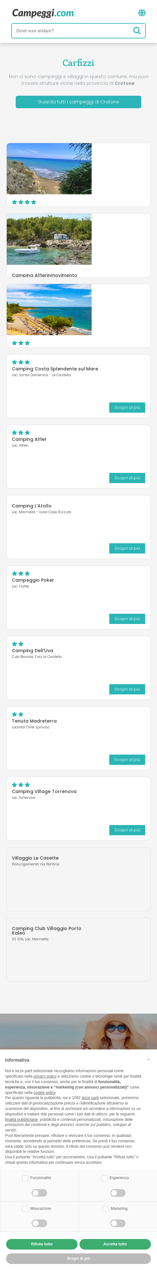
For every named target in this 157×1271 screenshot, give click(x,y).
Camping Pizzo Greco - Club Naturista (102, 159)
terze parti (90, 1098)
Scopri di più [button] (78, 1258)
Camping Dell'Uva (32, 650)
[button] (149, 1060)
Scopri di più (99, 198)
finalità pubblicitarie (21, 1119)
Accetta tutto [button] (115, 1244)
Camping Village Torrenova (44, 791)
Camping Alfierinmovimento (102, 224)
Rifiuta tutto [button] (42, 1244)
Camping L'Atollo (32, 506)
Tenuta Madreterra (34, 721)
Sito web (131, 196)
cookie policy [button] (44, 1092)
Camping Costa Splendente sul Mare (55, 369)
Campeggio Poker (33, 580)
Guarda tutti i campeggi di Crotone (78, 102)
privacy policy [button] (45, 1076)
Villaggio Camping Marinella (102, 298)
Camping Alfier (29, 439)
